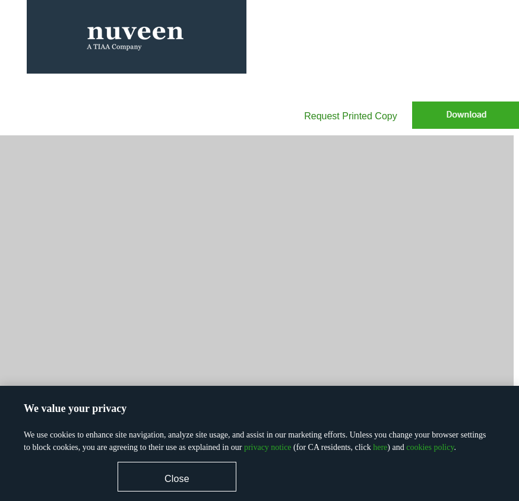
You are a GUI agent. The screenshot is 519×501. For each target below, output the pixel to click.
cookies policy (430, 447)
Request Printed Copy (350, 116)
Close (176, 479)
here (380, 447)
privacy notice (268, 447)
